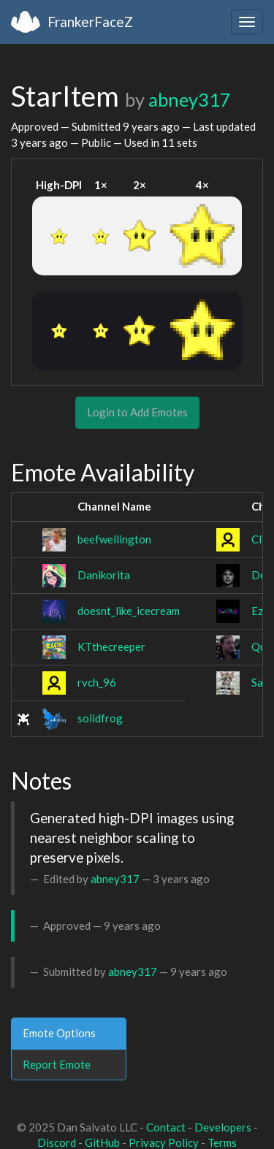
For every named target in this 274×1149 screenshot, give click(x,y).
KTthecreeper (111, 646)
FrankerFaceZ (90, 21)
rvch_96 (96, 682)
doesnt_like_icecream (128, 610)
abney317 (189, 99)
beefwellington (114, 539)
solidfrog (100, 718)
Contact (166, 1127)
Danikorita (103, 574)
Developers (222, 1127)
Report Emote (57, 1064)
